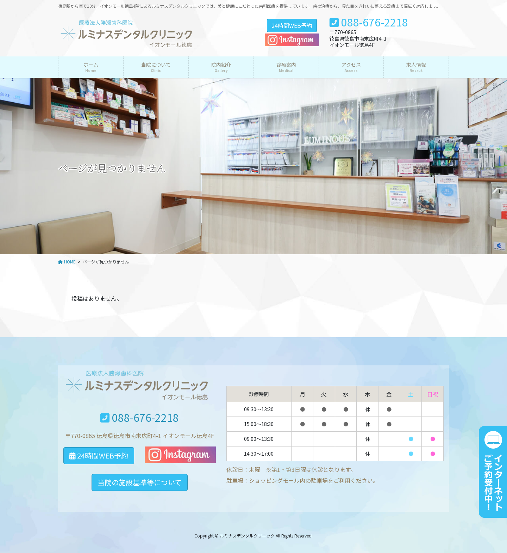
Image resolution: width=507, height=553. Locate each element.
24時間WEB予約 (291, 25)
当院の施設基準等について (140, 482)
